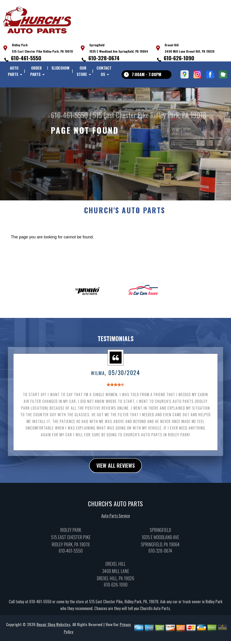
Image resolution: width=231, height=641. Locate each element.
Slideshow (60, 68)
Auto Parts (13, 71)
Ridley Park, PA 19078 (178, 115)
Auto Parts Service (115, 518)
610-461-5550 (26, 58)
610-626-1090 (179, 58)
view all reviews (115, 468)
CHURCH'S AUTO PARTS (124, 213)
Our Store (82, 71)
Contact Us (104, 71)
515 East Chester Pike (121, 115)
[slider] (115, 387)
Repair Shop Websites (53, 627)
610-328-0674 (104, 58)
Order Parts (36, 71)
